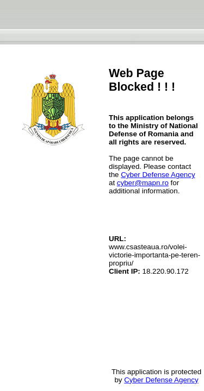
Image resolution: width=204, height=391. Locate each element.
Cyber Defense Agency (158, 175)
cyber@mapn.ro (143, 183)
